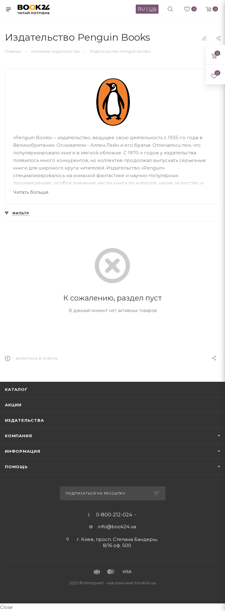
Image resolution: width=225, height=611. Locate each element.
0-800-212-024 (114, 514)
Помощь (16, 466)
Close (6, 607)
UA (152, 9)
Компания (18, 435)
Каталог (16, 389)
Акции (13, 404)
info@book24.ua (117, 526)
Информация (22, 451)
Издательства (24, 420)
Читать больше (31, 192)
